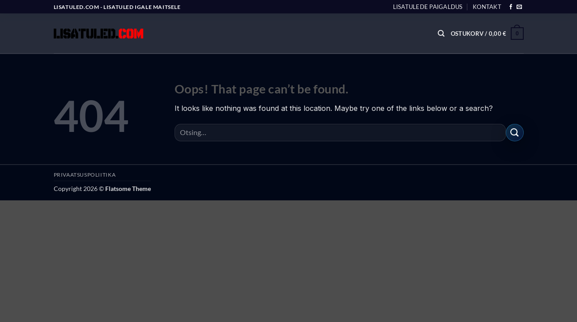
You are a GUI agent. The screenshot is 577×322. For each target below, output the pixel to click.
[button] (487, 33)
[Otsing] (441, 33)
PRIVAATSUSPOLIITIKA (85, 174)
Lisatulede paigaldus (428, 6)
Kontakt (487, 6)
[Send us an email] (519, 7)
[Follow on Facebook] (510, 7)
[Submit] (515, 132)
